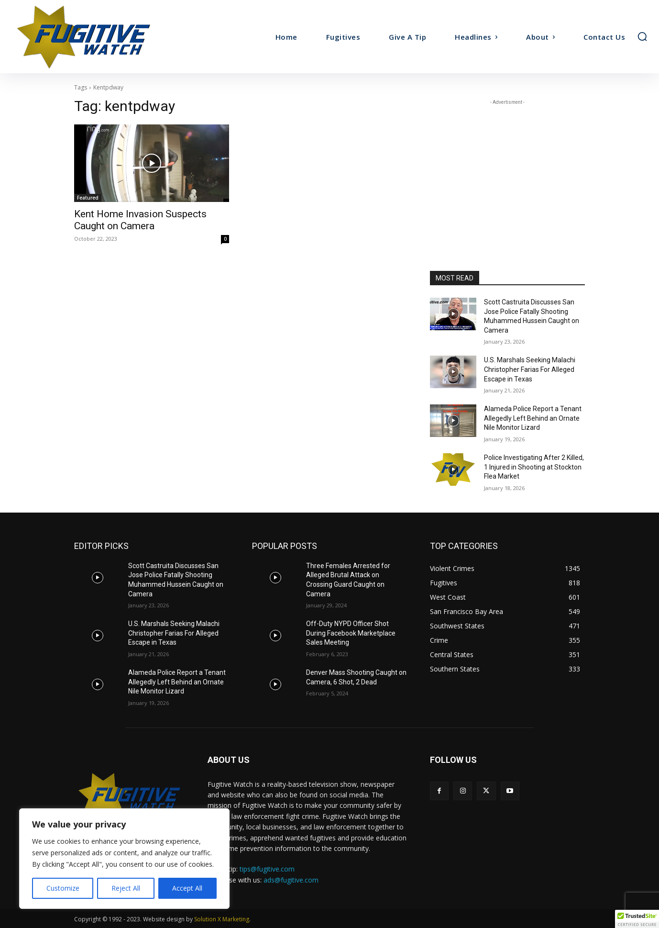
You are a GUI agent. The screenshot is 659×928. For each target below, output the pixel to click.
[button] (642, 36)
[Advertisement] (507, 167)
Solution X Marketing (221, 919)
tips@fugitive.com (267, 868)
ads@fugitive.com (291, 879)
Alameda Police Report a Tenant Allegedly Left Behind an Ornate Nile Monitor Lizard (533, 418)
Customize (62, 888)
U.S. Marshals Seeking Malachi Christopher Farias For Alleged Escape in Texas (529, 369)
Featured (88, 197)
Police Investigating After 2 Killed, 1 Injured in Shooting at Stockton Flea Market (534, 467)
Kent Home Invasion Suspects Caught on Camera (140, 220)
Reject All (125, 888)
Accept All (187, 888)
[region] (124, 858)
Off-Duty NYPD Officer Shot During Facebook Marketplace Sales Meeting (350, 633)
